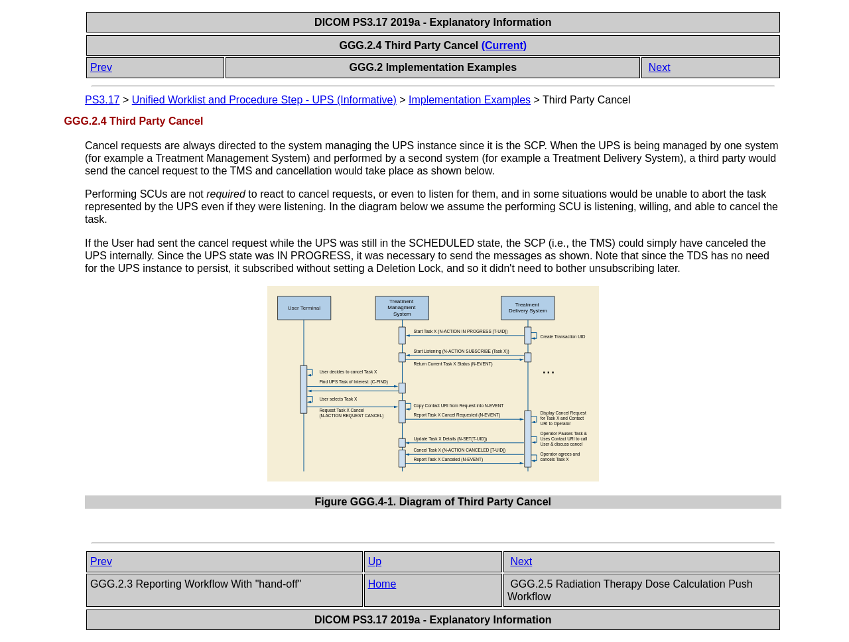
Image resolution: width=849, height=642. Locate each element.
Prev (101, 67)
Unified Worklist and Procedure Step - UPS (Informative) (264, 99)
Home (382, 584)
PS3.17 (102, 99)
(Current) (504, 45)
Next (660, 67)
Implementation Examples (470, 99)
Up (374, 561)
